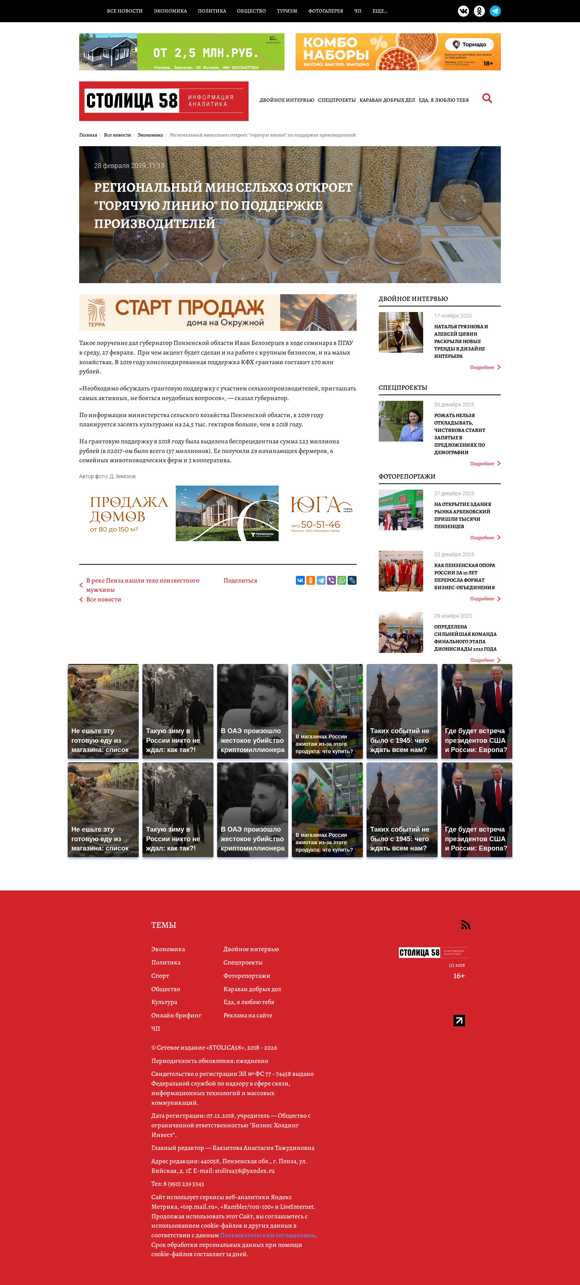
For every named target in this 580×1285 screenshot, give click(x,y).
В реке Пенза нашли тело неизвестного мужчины (142, 585)
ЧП (357, 10)
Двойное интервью (287, 100)
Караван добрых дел (387, 100)
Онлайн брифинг (176, 1015)
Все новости (125, 10)
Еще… (379, 10)
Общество (251, 10)
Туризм (287, 10)
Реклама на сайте (247, 1015)
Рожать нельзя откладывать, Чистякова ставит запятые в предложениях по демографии (459, 434)
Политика (212, 10)
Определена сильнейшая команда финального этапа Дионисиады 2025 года (465, 637)
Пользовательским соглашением (267, 1235)
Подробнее (485, 367)
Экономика (170, 10)
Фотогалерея (325, 10)
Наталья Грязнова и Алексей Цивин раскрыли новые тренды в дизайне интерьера (461, 341)
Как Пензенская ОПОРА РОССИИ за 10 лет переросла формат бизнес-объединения (464, 576)
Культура (164, 1001)
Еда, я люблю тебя (444, 100)
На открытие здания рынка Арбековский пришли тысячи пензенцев (462, 515)
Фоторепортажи (407, 476)
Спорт (160, 975)
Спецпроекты (337, 100)
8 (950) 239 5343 (183, 1183)
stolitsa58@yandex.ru (245, 1170)
